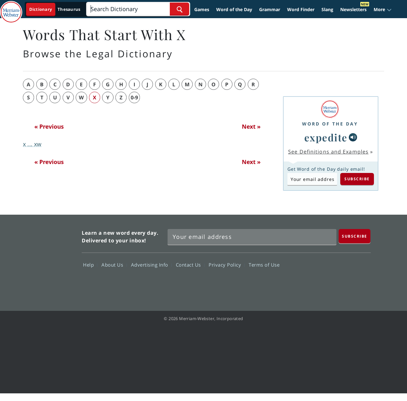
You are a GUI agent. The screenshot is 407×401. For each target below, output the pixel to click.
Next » (251, 126)
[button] (383, 9)
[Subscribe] (354, 236)
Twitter (312, 282)
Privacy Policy (227, 264)
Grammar (269, 9)
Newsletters (353, 9)
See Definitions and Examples (328, 151)
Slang (327, 9)
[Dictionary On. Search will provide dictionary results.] (55, 9)
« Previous (49, 126)
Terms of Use (264, 264)
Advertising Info (151, 264)
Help (90, 264)
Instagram (358, 282)
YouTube (335, 282)
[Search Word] (179, 9)
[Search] (138, 9)
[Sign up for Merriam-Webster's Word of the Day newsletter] (252, 237)
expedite (326, 137)
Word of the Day (234, 9)
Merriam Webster (49, 259)
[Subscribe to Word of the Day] (312, 179)
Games (201, 9)
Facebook (289, 282)
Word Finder (300, 9)
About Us (114, 264)
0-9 (134, 97)
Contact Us (190, 264)
